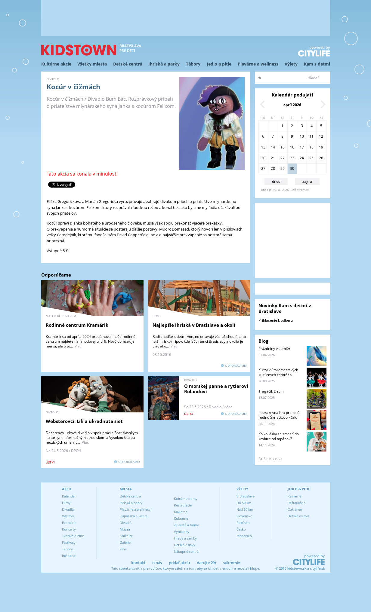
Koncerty (69, 529)
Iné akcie (69, 555)
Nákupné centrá (186, 551)
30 (292, 168)
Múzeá (125, 529)
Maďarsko (244, 536)
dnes (276, 181)
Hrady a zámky (185, 538)
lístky (50, 462)
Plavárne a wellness (258, 64)
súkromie (231, 562)
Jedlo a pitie (219, 64)
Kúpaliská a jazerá (133, 516)
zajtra (307, 181)
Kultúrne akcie (56, 64)
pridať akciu (179, 562)
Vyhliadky (181, 531)
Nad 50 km (245, 509)
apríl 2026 (292, 104)
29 (282, 168)
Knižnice (126, 536)
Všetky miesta (92, 64)
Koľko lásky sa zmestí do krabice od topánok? (278, 436)
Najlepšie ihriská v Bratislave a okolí (194, 325)
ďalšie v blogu (270, 459)
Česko (241, 529)
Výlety (291, 64)
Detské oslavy (184, 545)
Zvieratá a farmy (186, 525)
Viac (78, 346)
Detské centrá (127, 64)
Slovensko (244, 516)
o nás (157, 562)
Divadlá (68, 509)
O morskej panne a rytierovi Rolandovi (216, 388)
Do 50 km (244, 502)
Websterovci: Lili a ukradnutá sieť (84, 421)
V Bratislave (246, 496)
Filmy (66, 502)
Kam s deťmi (317, 64)
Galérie (125, 542)
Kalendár (69, 496)
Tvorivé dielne (73, 536)
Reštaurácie (183, 505)
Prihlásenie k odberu (275, 320)
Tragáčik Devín (270, 391)
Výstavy (68, 516)
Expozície (69, 522)
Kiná (123, 549)
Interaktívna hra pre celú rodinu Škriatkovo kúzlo (278, 415)
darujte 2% (206, 562)
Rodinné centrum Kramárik (77, 325)
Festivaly (69, 542)
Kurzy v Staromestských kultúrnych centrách (278, 372)
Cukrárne (181, 518)
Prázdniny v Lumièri (274, 348)
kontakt (138, 562)
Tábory (193, 64)
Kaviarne (180, 511)
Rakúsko (243, 522)
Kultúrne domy (185, 498)
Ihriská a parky (164, 64)
